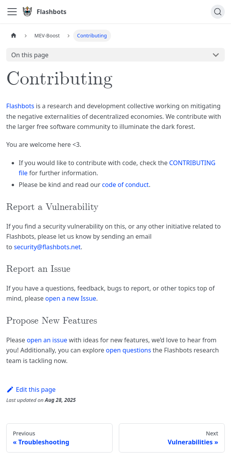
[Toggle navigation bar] (12, 12)
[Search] (218, 12)
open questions (128, 350)
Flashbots (20, 106)
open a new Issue (70, 298)
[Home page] (13, 36)
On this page (30, 55)
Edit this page (31, 389)
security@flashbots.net (47, 247)
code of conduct (125, 184)
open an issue (47, 340)
